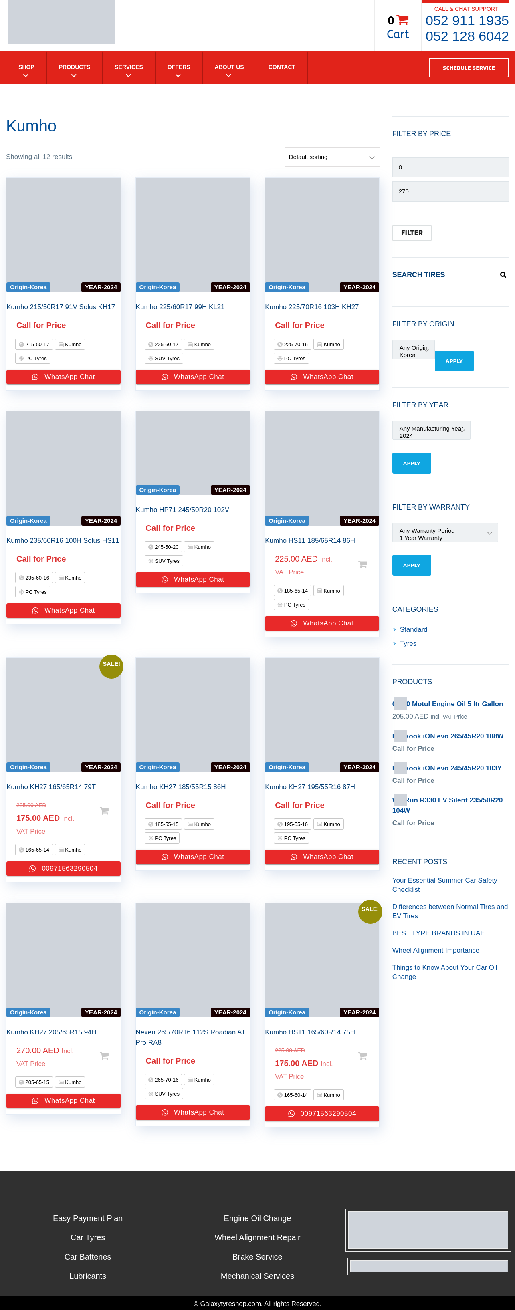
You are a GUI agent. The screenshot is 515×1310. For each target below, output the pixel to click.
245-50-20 (166, 547)
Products (75, 67)
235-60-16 (36, 578)
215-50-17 (36, 344)
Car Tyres (88, 1237)
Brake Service (257, 1256)
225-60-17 (166, 344)
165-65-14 (36, 850)
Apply (454, 361)
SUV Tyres (166, 358)
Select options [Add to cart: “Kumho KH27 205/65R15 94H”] (102, 1056)
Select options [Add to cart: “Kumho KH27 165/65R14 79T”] (102, 811)
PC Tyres (35, 358)
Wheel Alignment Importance (435, 950)
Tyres (408, 643)
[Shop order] (332, 157)
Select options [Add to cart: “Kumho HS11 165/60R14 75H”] (360, 1056)
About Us (229, 67)
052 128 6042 (467, 36)
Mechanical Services (257, 1276)
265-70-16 (166, 1080)
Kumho (73, 344)
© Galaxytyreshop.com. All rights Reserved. (258, 1304)
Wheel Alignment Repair (257, 1237)
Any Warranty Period (445, 530)
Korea (413, 355)
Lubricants (87, 1276)
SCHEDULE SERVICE (469, 67)
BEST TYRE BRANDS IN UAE (438, 933)
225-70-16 (295, 344)
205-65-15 (36, 1082)
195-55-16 (295, 824)
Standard (414, 629)
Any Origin (413, 347)
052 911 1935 (467, 20)
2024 (431, 435)
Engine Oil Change (257, 1218)
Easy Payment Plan (88, 1218)
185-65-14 (295, 591)
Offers (179, 67)
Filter (412, 233)
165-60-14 (295, 1095)
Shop (26, 67)
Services (129, 67)
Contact (282, 67)
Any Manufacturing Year (431, 428)
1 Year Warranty (445, 538)
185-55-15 (166, 824)
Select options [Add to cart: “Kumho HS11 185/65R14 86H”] (360, 564)
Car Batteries (88, 1256)
